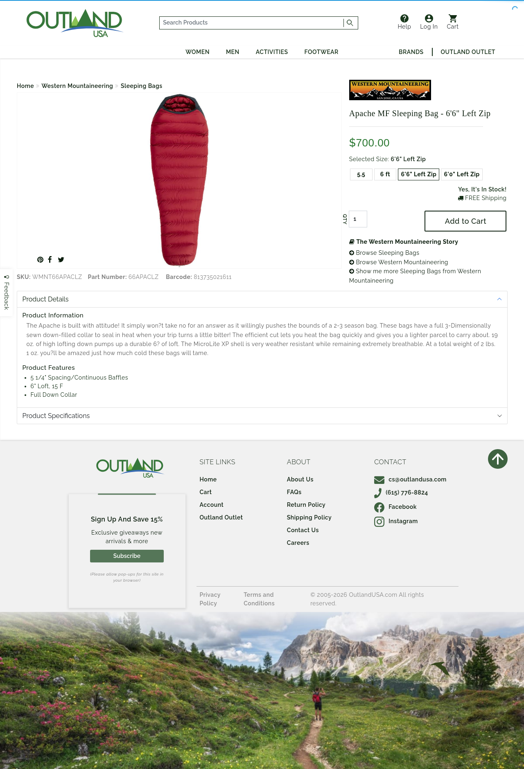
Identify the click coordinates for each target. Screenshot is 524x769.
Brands (411, 52)
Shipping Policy (309, 517)
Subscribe (126, 556)
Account (212, 504)
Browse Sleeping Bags (384, 253)
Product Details (46, 299)
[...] (251, 23)
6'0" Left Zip (461, 174)
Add (465, 221)
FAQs (294, 492)
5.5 (361, 174)
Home (25, 86)
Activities (272, 52)
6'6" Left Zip (418, 174)
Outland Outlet (468, 52)
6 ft (385, 174)
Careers (298, 543)
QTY (345, 219)
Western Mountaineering (77, 86)
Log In (429, 22)
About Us (300, 479)
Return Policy (306, 504)
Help (404, 22)
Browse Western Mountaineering (398, 262)
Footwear (322, 52)
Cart (453, 22)
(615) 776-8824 (401, 492)
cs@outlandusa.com (410, 479)
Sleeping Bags (142, 86)
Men (232, 52)
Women (197, 52)
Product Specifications (56, 416)
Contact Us (303, 530)
